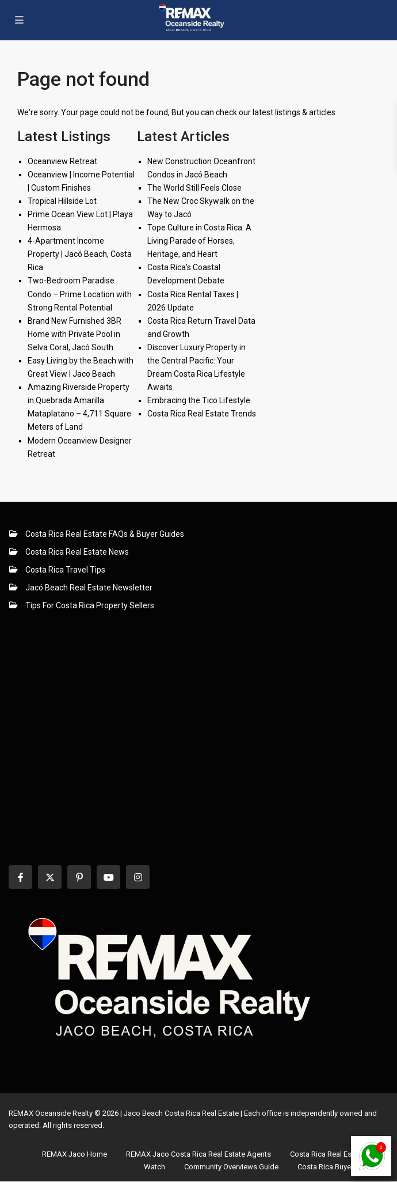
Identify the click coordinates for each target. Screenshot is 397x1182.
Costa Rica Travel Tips (65, 569)
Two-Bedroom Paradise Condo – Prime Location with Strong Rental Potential (80, 294)
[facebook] (20, 877)
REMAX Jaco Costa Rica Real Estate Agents (198, 1154)
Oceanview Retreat (62, 161)
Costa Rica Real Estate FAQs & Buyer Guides (104, 534)
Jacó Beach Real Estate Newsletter (88, 587)
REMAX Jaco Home (74, 1154)
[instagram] (138, 877)
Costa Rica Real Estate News (77, 551)
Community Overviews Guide (231, 1166)
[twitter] (50, 877)
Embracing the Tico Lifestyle (198, 400)
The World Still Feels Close (194, 187)
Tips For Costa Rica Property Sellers (89, 605)
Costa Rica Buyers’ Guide (338, 1166)
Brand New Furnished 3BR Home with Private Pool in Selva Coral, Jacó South (74, 334)
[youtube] (108, 877)
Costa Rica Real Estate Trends (201, 413)
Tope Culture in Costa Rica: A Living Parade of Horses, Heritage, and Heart (199, 241)
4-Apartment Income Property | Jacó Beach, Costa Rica (80, 254)
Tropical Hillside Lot (62, 201)
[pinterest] (79, 877)
